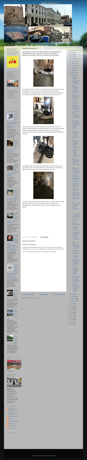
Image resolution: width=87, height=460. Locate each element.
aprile (73, 294)
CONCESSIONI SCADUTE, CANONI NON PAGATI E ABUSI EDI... (75, 178)
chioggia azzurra (13, 423)
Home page (10, 44)
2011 (71, 324)
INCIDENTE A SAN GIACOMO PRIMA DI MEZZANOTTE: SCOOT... (75, 106)
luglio (73, 70)
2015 (71, 315)
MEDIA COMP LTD (13, 416)
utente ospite (12, 426)
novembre (74, 61)
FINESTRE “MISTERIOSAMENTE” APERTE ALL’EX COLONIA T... (75, 144)
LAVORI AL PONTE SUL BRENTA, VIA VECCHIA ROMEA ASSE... (75, 288)
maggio (74, 74)
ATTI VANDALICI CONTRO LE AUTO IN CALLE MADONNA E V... (75, 134)
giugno (73, 72)
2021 (71, 57)
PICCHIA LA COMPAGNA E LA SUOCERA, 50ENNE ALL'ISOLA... (75, 226)
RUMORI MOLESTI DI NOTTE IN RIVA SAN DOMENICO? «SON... (75, 89)
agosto (73, 68)
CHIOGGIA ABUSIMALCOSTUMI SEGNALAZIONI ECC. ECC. (13, 411)
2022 (71, 54)
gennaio (74, 301)
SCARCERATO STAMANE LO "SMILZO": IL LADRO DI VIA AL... (75, 262)
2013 (71, 319)
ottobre (74, 63)
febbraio (74, 298)
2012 (71, 321)
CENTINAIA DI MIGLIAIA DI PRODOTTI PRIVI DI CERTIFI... (75, 97)
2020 (71, 303)
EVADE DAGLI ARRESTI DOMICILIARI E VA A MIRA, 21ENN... (75, 171)
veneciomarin (12, 428)
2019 (71, 306)
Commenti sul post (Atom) (34, 298)
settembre (74, 65)
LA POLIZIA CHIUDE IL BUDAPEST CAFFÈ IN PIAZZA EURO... (75, 271)
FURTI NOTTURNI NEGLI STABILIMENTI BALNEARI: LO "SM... (75, 245)
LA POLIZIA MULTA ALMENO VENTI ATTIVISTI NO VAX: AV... (75, 153)
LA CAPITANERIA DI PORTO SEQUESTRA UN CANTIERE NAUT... (75, 217)
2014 (71, 317)
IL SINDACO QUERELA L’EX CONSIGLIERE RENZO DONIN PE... (75, 80)
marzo (73, 296)
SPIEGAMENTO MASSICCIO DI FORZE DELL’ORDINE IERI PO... (75, 279)
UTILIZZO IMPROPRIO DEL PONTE (16, 294)
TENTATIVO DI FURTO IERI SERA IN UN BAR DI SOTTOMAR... (75, 162)
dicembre (74, 59)
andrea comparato (13, 421)
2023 (71, 52)
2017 (71, 310)
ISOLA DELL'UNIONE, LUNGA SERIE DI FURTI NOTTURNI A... (75, 206)
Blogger (53, 455)
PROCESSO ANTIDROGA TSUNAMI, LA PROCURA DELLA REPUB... (75, 124)
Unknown (11, 418)
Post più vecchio (59, 294)
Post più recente (28, 294)
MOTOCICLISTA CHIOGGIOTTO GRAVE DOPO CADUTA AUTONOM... (75, 236)
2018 (71, 308)
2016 (71, 312)
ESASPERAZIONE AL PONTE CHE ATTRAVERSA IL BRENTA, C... (75, 115)
